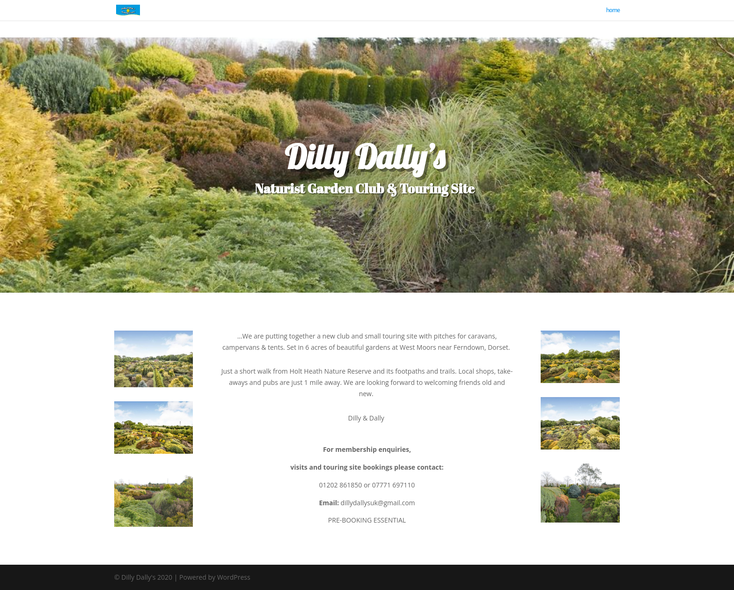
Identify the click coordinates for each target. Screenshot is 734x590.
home (613, 10)
